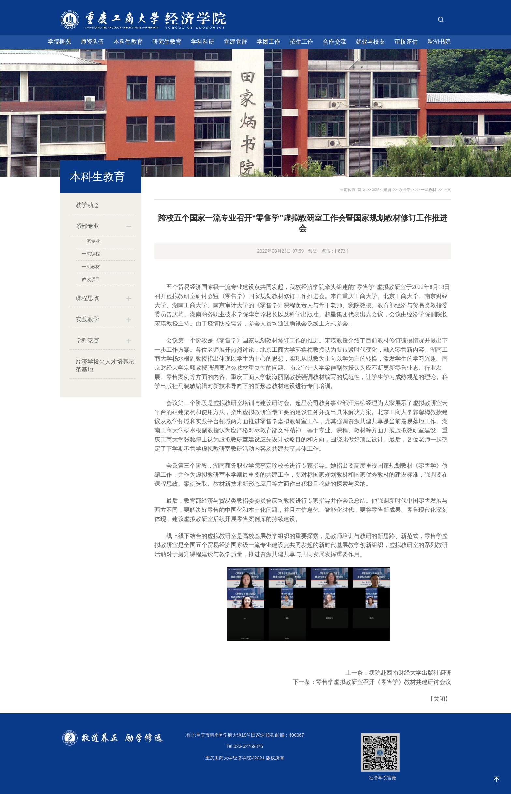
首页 (361, 189)
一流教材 (91, 266)
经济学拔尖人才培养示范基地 (105, 365)
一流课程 (91, 253)
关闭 (439, 699)
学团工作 (268, 41)
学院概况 (59, 41)
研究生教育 (167, 41)
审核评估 (406, 41)
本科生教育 (128, 41)
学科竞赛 (87, 340)
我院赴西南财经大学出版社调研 (410, 673)
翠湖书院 (439, 41)
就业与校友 (370, 41)
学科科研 (202, 41)
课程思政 (87, 298)
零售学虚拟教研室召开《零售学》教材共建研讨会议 (383, 682)
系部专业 (87, 226)
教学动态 (87, 205)
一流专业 (91, 241)
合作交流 (334, 41)
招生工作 (301, 41)
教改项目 (91, 279)
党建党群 (235, 41)
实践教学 (87, 319)
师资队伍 (92, 41)
